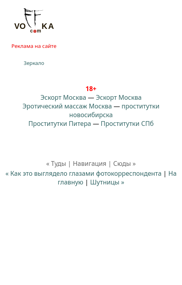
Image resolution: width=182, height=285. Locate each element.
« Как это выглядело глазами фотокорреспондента (84, 173)
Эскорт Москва (63, 97)
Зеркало (34, 62)
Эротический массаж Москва (67, 106)
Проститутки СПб (127, 123)
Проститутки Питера (60, 123)
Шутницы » (107, 182)
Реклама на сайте (33, 45)
